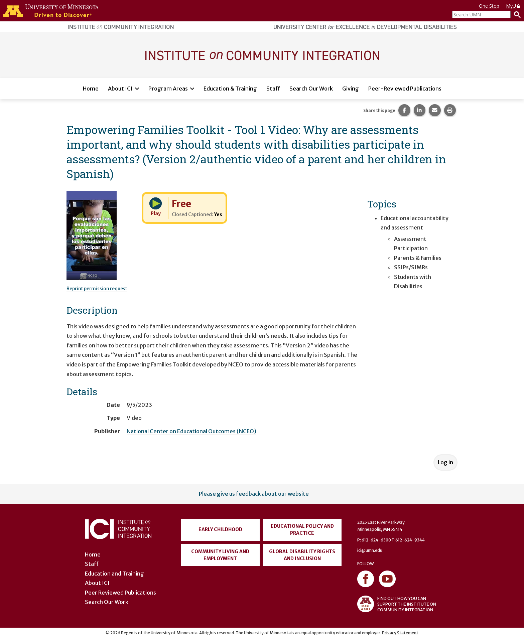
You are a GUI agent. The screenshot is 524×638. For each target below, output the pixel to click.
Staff (273, 88)
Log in (445, 462)
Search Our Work (311, 88)
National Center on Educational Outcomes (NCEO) (191, 431)
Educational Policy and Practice (302, 529)
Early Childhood (220, 529)
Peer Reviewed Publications (120, 592)
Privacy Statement (400, 632)
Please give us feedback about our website (254, 493)
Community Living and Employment (220, 555)
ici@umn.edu (369, 550)
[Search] (516, 14)
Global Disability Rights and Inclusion (302, 555)
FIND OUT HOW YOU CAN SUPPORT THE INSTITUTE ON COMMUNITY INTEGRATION (396, 604)
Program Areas (168, 88)
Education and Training (114, 573)
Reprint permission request (97, 289)
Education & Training (230, 88)
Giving (350, 88)
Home (91, 88)
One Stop (489, 6)
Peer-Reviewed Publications (404, 88)
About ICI (120, 88)
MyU (513, 6)
